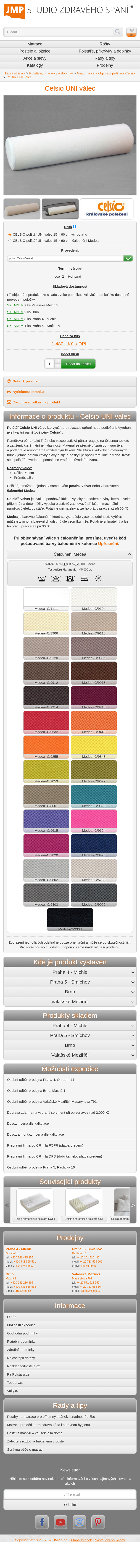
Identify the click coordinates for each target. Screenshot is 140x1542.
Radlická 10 (79, 1253)
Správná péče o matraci (25, 1449)
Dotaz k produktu (24, 381)
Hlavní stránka (14, 73)
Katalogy (35, 65)
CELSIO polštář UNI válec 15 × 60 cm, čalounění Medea (56, 240)
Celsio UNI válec (19, 77)
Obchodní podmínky (22, 1333)
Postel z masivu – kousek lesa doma (35, 1433)
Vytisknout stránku (25, 391)
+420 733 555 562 (91, 1261)
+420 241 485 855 (22, 1257)
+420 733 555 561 (25, 1261)
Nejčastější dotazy (21, 1358)
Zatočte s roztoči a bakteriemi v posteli (36, 1441)
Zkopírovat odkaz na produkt (33, 402)
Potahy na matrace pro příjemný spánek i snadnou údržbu (51, 1416)
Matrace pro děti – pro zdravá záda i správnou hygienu (48, 1425)
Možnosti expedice (21, 1325)
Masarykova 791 (82, 1278)
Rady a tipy (105, 58)
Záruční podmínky (20, 1350)
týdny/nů (74, 276)
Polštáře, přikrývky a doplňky (105, 51)
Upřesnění (108, 543)
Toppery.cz (15, 1382)
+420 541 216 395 (22, 1282)
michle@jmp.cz (24, 1265)
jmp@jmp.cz (88, 1265)
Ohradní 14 (12, 1253)
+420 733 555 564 (91, 1286)
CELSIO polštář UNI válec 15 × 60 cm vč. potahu (50, 234)
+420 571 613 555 (88, 1282)
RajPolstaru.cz (18, 1374)
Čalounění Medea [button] (70, 554)
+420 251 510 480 (88, 1257)
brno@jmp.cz (23, 1290)
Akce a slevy (34, 58)
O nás (11, 1317)
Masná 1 (11, 1278)
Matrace (34, 44)
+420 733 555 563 (25, 1286)
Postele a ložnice (34, 51)
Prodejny (105, 65)
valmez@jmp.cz (90, 1290)
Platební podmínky (21, 1341)
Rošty (105, 44)
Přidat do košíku (78, 364)
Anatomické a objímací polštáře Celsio (106, 73)
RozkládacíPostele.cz (23, 1366)
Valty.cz (12, 1391)
